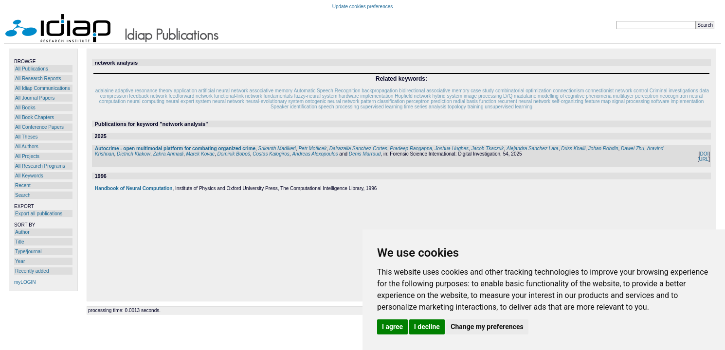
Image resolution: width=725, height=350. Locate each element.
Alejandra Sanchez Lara (533, 148)
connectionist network (608, 90)
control (641, 90)
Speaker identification (294, 106)
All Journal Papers (34, 98)
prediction (441, 101)
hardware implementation (366, 96)
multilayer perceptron (635, 96)
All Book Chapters (34, 117)
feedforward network (190, 96)
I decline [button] (427, 327)
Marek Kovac (200, 154)
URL (703, 159)
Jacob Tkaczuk (487, 148)
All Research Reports (38, 78)
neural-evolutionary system (275, 101)
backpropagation (380, 90)
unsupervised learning (508, 106)
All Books (25, 107)
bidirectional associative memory (434, 90)
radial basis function (474, 101)
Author (22, 232)
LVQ (507, 96)
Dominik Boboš (233, 154)
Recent (23, 185)
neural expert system (188, 101)
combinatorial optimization (523, 90)
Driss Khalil (573, 148)
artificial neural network (223, 90)
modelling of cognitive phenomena (575, 96)
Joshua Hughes (452, 148)
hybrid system (447, 96)
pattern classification (383, 101)
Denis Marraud (365, 154)
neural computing (145, 101)
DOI (704, 154)
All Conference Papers (39, 127)
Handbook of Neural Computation (133, 188)
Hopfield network (413, 96)
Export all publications (38, 213)
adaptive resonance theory (143, 90)
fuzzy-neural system (315, 96)
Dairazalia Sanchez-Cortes (358, 148)
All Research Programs (40, 166)
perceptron (418, 101)
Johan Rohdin (603, 148)
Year (20, 261)
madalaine (525, 96)
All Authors (26, 146)
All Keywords (29, 175)
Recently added (32, 271)
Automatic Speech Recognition (327, 90)
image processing (483, 96)
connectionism (568, 90)
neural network (228, 101)
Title (19, 242)
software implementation (677, 101)
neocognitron (674, 96)
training (476, 106)
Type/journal (28, 251)
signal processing (631, 101)
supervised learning (382, 106)
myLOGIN (25, 282)
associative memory (271, 90)
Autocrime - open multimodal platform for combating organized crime (175, 148)
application (185, 90)
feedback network (148, 96)
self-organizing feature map (581, 101)
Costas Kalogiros (271, 154)
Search (23, 195)
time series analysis (425, 106)
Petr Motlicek (312, 148)
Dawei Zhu (632, 148)
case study (482, 90)
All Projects (27, 156)
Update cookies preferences (362, 6)
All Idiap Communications (42, 88)
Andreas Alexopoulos (315, 154)
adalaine (104, 90)
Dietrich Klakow (133, 154)
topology (457, 106)
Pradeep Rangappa (411, 148)
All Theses (26, 137)
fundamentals (278, 96)
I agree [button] (392, 327)
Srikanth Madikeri (277, 148)
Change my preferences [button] (487, 327)
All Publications (31, 68)
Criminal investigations (674, 90)
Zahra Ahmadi (168, 154)
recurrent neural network (524, 101)
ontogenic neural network (332, 101)
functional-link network (238, 96)
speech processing (338, 106)
